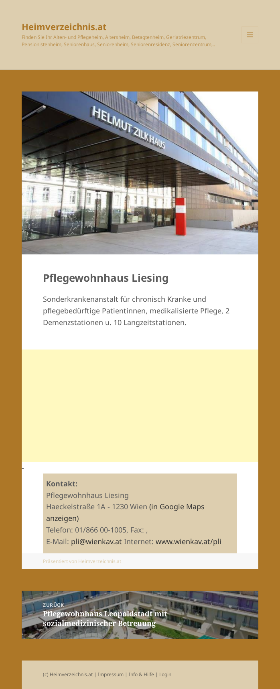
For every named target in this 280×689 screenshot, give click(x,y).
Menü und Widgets (249, 34)
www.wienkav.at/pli (188, 541)
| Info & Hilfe (139, 674)
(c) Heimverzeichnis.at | (70, 674)
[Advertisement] (140, 406)
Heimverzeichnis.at (64, 26)
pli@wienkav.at (96, 541)
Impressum (111, 674)
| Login (163, 674)
